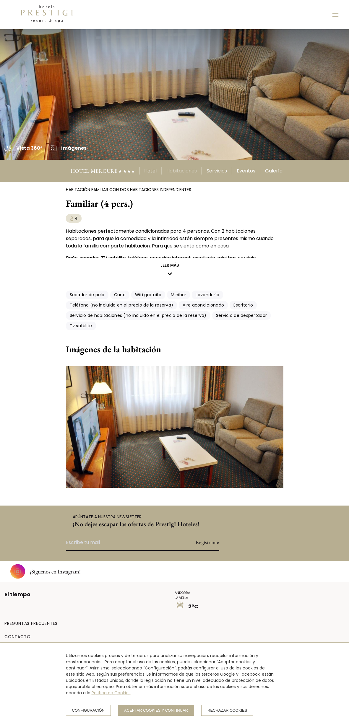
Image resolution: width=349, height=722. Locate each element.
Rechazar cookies (227, 710)
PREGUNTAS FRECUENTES (31, 623)
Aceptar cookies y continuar (156, 710)
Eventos (246, 170)
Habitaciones (181, 170)
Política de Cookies (111, 693)
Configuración (88, 710)
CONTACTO (17, 637)
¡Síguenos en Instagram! (45, 571)
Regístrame (207, 542)
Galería (274, 170)
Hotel (150, 170)
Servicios (217, 170)
